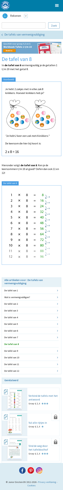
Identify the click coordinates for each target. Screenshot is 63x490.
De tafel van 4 (11, 317)
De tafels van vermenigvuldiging (24, 34)
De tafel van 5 (11, 323)
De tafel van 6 (11, 330)
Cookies (31, 485)
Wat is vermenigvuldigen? (17, 297)
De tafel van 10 (11, 357)
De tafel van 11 (11, 364)
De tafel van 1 (11, 290)
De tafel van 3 (11, 310)
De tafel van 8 (11, 344)
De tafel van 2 (11, 303)
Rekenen (15, 16)
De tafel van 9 (11, 350)
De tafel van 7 (11, 337)
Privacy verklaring (47, 482)
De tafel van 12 (11, 370)
